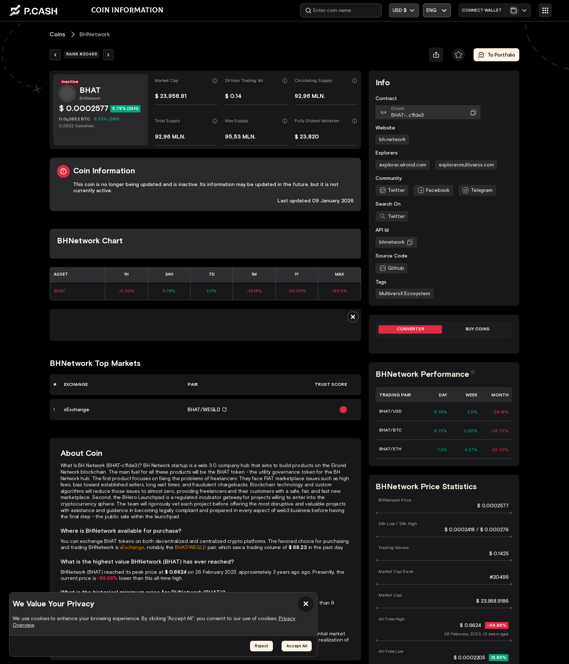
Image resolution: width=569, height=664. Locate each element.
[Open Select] (437, 10)
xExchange (132, 547)
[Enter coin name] (341, 10)
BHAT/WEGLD (190, 547)
